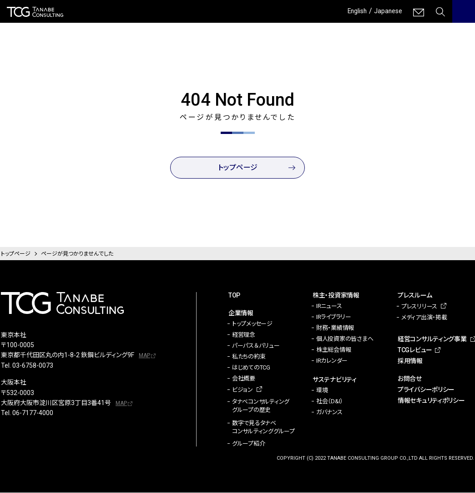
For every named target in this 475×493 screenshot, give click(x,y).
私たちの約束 (248, 356)
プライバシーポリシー (426, 389)
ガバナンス (329, 412)
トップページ (238, 167)
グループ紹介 (248, 444)
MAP (144, 355)
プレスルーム (415, 295)
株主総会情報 (333, 349)
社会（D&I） (329, 401)
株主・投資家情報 (336, 295)
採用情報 (410, 361)
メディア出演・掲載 (424, 317)
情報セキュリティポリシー (431, 400)
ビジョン (242, 389)
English (352, 10)
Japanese (386, 10)
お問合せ (410, 378)
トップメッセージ (252, 323)
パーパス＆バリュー (256, 345)
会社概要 (243, 378)
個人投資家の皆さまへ (344, 338)
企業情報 (240, 313)
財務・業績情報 (335, 327)
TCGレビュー (415, 350)
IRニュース (329, 306)
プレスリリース (419, 306)
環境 (322, 390)
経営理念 (243, 334)
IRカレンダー (332, 360)
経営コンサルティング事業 (432, 339)
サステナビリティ (335, 379)
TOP (234, 295)
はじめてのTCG (251, 367)
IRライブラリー (333, 316)
